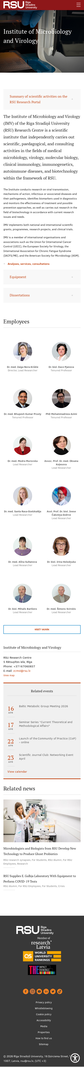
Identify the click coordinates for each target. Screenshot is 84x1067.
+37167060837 (24, 666)
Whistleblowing (44, 1008)
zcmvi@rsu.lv (21, 671)
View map (9, 675)
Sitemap (43, 1044)
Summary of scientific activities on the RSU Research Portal (38, 99)
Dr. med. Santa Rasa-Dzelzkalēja (22, 511)
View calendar (17, 771)
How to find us (44, 1038)
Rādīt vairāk (42, 629)
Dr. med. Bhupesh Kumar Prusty (22, 414)
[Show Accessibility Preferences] (75, 1058)
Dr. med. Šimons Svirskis (61, 609)
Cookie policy (44, 1014)
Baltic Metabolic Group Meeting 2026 (43, 706)
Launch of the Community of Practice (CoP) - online (47, 740)
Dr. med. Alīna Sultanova (22, 562)
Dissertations (20, 295)
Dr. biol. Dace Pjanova (61, 367)
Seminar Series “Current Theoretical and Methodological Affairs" (45, 724)
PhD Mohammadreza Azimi (61, 414)
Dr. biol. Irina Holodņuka (61, 562)
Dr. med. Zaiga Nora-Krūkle (22, 367)
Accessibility (44, 1020)
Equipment (18, 277)
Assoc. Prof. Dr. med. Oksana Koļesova (61, 462)
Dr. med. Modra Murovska (23, 461)
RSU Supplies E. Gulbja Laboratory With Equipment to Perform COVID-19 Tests (39, 878)
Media (43, 1026)
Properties (44, 1032)
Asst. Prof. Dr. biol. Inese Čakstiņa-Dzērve (61, 513)
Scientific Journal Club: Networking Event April (46, 757)
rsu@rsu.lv (26, 1061)
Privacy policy (44, 1002)
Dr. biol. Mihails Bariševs (22, 609)
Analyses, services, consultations (28, 264)
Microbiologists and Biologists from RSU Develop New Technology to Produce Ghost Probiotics (39, 851)
